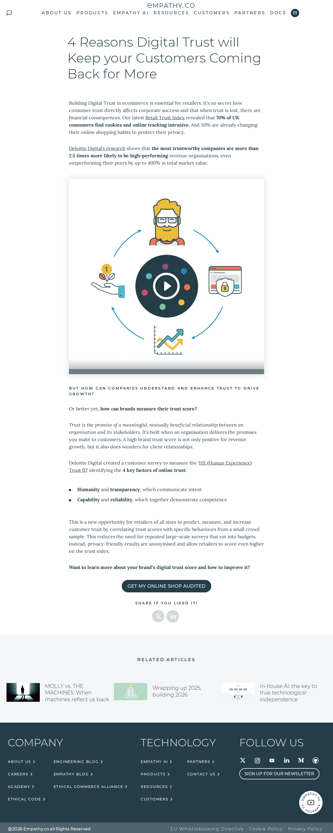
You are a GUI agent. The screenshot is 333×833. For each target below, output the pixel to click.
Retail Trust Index (165, 118)
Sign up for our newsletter (279, 773)
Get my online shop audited (166, 586)
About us (57, 12)
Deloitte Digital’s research (97, 148)
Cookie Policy (266, 828)
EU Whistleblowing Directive (207, 828)
